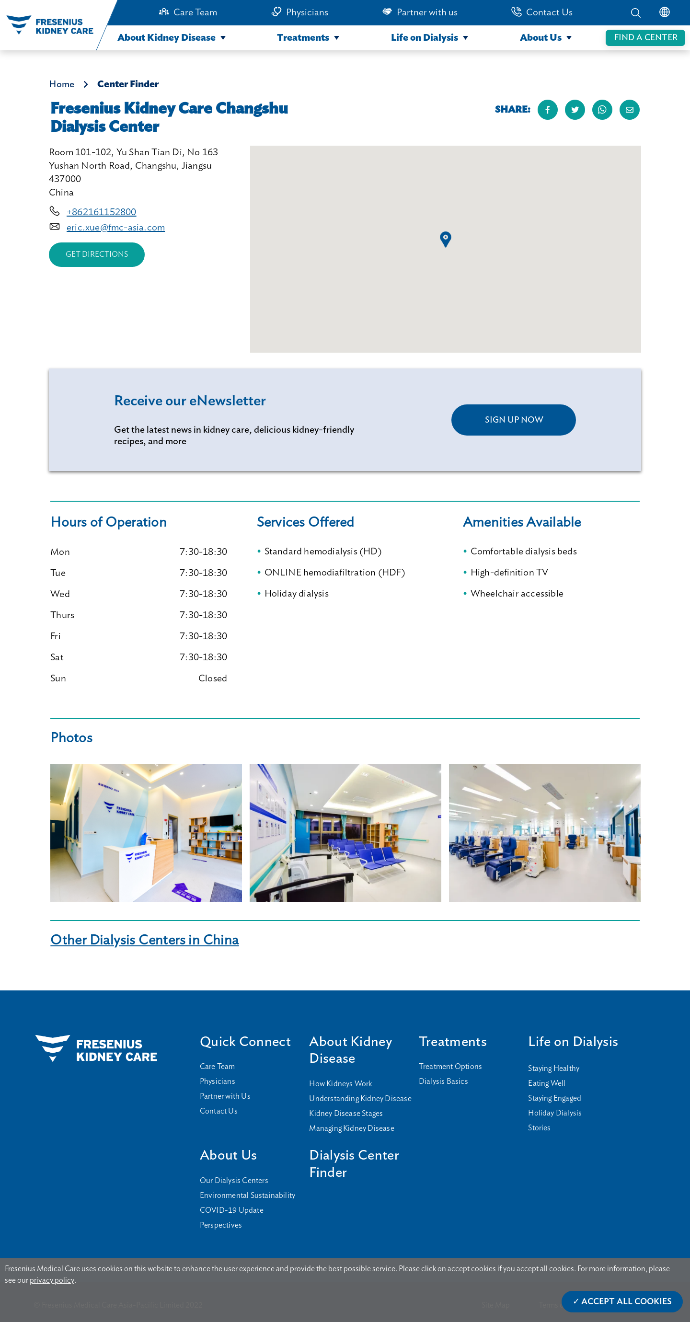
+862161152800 (102, 212)
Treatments (303, 38)
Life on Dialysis (424, 38)
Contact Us (549, 12)
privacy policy (52, 1280)
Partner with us (427, 12)
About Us (541, 38)
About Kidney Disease (166, 38)
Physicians (307, 12)
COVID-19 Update (232, 1210)
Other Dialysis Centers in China (144, 940)
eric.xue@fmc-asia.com (116, 227)
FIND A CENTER (646, 38)
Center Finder (128, 84)
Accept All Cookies (626, 1302)
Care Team (195, 12)
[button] (445, 239)
